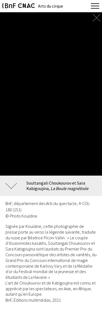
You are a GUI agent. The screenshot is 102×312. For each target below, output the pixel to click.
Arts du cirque (50, 6)
